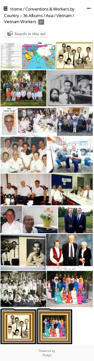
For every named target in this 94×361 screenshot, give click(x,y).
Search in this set (30, 33)
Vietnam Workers (20, 21)
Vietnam (64, 15)
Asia (49, 15)
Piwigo (47, 355)
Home (16, 9)
